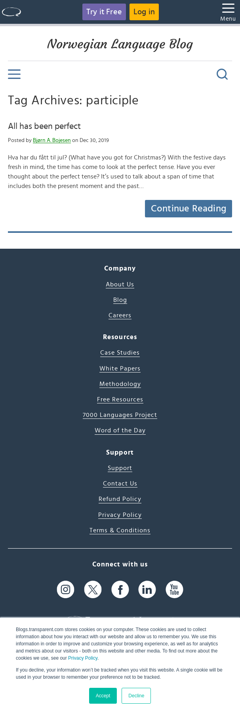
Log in (144, 12)
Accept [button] (103, 696)
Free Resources (120, 399)
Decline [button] (136, 696)
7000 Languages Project (120, 415)
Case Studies (120, 352)
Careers (120, 315)
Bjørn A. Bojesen (52, 140)
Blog (120, 300)
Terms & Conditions (120, 530)
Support (120, 468)
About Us (120, 284)
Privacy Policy (82, 658)
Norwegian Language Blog (120, 44)
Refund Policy (120, 499)
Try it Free (104, 12)
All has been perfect (44, 126)
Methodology (120, 384)
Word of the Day (120, 430)
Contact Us (120, 483)
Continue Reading (188, 208)
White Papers (120, 368)
